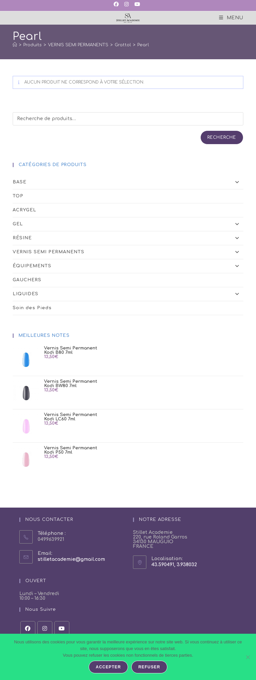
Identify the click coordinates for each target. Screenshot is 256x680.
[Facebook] (27, 628)
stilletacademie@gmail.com (71, 559)
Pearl (143, 45)
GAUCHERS (27, 280)
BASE (128, 182)
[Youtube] (61, 628)
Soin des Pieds (32, 308)
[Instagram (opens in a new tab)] (126, 5)
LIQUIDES (128, 294)
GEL (128, 224)
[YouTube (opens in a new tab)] (136, 5)
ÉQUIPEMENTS (128, 266)
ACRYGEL (24, 210)
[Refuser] (247, 657)
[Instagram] (44, 628)
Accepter (108, 667)
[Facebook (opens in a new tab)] (117, 5)
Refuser (149, 667)
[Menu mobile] (231, 17)
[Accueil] (15, 45)
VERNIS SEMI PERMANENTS (128, 252)
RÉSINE (128, 238)
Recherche (221, 137)
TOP (18, 196)
